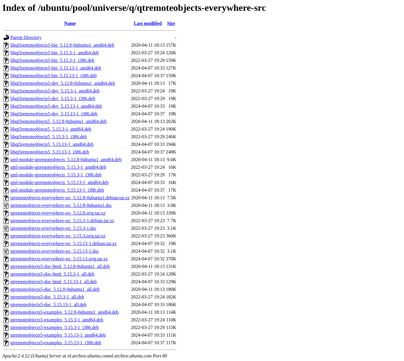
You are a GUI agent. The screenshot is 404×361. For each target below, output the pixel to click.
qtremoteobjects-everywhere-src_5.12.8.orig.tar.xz (57, 212)
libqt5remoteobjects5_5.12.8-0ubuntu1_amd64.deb (58, 121)
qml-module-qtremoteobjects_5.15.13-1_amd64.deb (59, 182)
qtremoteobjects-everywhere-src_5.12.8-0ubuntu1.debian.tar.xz (70, 197)
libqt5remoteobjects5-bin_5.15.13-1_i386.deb (53, 75)
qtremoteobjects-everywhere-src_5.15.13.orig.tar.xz (59, 258)
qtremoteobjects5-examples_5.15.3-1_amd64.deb (56, 319)
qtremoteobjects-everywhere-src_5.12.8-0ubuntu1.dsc (61, 205)
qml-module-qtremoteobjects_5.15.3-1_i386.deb (56, 174)
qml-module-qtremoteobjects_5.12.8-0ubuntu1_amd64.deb (66, 159)
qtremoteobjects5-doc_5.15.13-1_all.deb (48, 304)
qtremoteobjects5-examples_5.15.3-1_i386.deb (54, 327)
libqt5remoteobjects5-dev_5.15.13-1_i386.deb (53, 113)
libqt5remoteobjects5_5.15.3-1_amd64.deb (50, 128)
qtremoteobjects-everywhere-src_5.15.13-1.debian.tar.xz (63, 243)
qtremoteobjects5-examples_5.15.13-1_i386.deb (55, 342)
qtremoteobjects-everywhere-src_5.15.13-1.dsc (54, 251)
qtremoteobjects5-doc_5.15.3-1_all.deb (47, 296)
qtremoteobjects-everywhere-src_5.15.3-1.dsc (53, 228)
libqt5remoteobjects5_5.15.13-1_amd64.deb (52, 144)
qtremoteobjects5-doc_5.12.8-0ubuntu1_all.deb (54, 289)
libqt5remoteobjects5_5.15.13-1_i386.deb (49, 151)
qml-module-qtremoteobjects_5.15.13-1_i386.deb (57, 190)
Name (70, 23)
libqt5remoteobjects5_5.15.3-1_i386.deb (48, 136)
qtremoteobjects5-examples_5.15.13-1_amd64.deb (58, 335)
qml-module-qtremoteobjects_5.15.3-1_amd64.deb (58, 167)
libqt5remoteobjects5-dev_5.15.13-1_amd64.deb (56, 106)
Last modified (148, 23)
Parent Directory (25, 37)
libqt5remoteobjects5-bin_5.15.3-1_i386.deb (52, 60)
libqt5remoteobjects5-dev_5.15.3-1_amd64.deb (54, 90)
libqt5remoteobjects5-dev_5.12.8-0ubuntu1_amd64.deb (62, 83)
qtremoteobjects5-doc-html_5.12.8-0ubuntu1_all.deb (60, 266)
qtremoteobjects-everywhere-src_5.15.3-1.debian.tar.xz (62, 220)
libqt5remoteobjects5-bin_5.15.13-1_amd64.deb (55, 67)
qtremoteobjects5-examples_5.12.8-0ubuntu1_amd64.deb (64, 312)
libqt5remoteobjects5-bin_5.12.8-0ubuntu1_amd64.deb (62, 45)
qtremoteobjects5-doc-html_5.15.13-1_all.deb (53, 281)
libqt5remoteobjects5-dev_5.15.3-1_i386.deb (52, 98)
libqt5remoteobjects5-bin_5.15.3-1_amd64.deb (54, 52)
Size (171, 23)
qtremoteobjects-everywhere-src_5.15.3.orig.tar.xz (57, 235)
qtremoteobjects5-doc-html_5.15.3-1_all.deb (52, 273)
